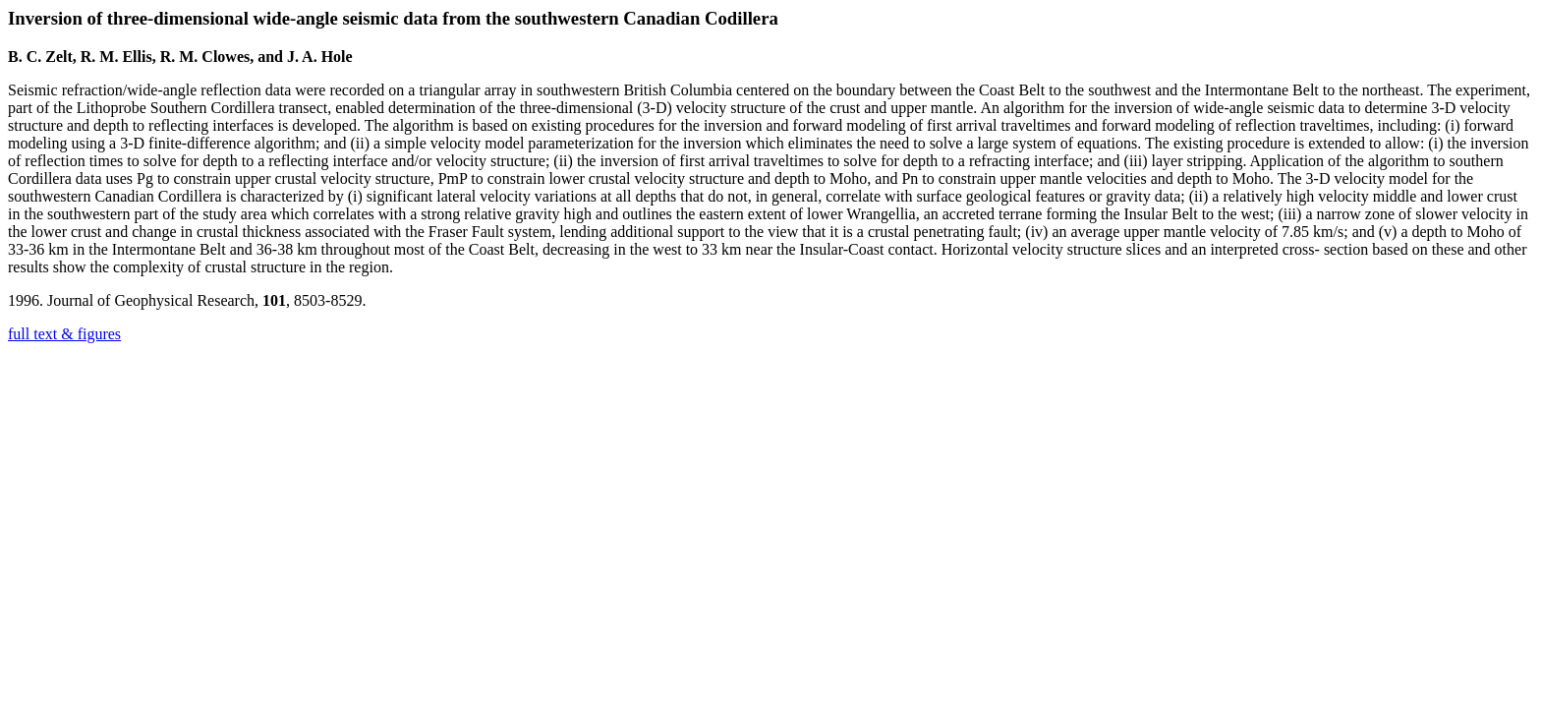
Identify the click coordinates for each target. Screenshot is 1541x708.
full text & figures (64, 333)
